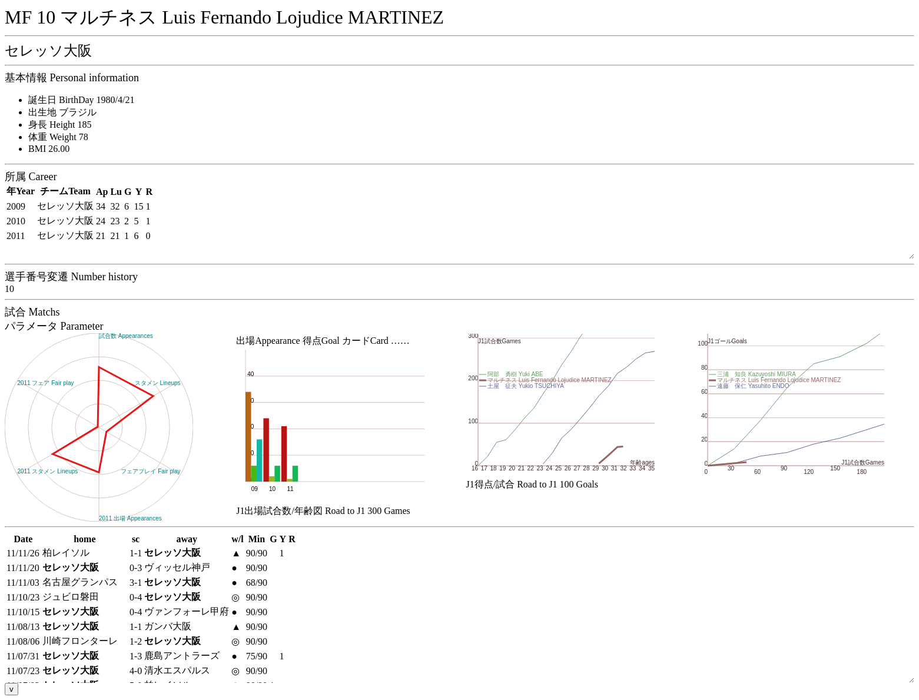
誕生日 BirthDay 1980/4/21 (81, 100)
